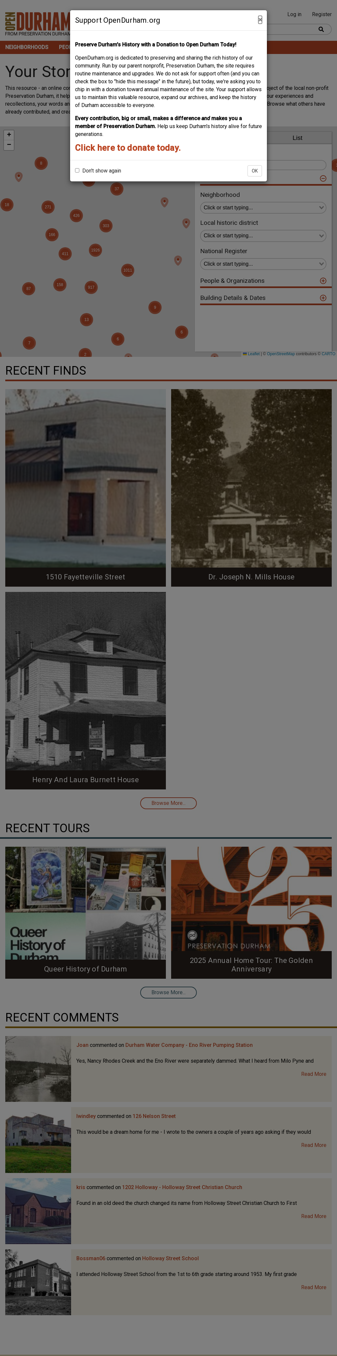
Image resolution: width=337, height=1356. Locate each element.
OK (255, 170)
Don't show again (98, 171)
